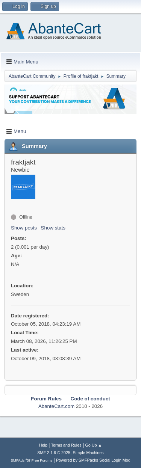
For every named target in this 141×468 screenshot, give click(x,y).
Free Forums (42, 460)
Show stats (53, 228)
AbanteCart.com (56, 406)
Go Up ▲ (93, 445)
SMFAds (17, 460)
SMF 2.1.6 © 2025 (53, 452)
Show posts (24, 228)
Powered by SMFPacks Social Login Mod (93, 460)
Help (43, 445)
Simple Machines (88, 452)
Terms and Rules (66, 445)
